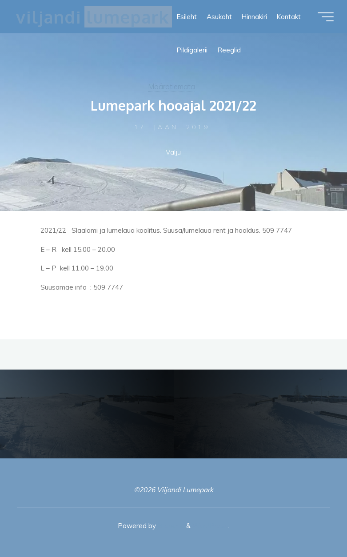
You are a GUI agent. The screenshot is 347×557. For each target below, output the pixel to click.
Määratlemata (171, 86)
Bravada (170, 525)
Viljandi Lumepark (92, 16)
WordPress (210, 525)
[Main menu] (326, 16)
